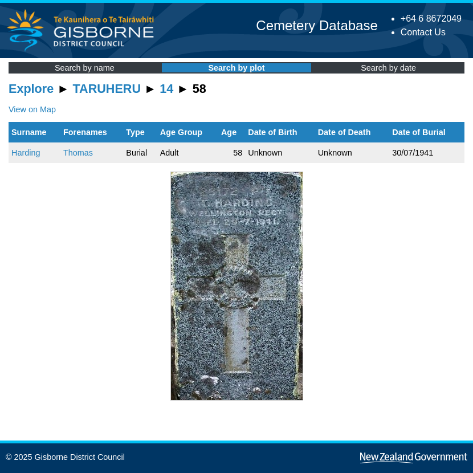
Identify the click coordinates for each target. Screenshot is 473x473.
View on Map (32, 109)
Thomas (78, 152)
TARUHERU (107, 88)
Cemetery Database (316, 25)
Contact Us (423, 32)
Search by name (85, 67)
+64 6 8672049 (431, 18)
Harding (25, 152)
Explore (31, 88)
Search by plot (236, 67)
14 (166, 88)
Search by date (388, 67)
